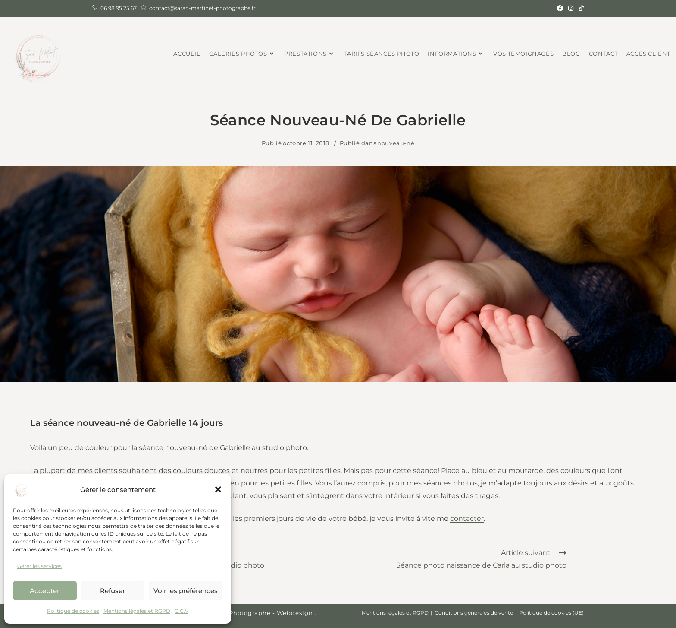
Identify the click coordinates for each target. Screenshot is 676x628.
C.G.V (181, 611)
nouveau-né (395, 143)
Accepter (44, 591)
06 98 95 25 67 (118, 8)
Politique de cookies (73, 611)
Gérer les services (39, 566)
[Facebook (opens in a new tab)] (560, 8)
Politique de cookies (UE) (551, 612)
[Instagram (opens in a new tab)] (571, 8)
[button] (218, 489)
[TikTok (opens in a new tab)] (580, 8)
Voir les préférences (185, 591)
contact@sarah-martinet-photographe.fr (202, 8)
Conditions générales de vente (474, 612)
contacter (467, 518)
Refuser (112, 591)
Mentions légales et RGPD (136, 611)
